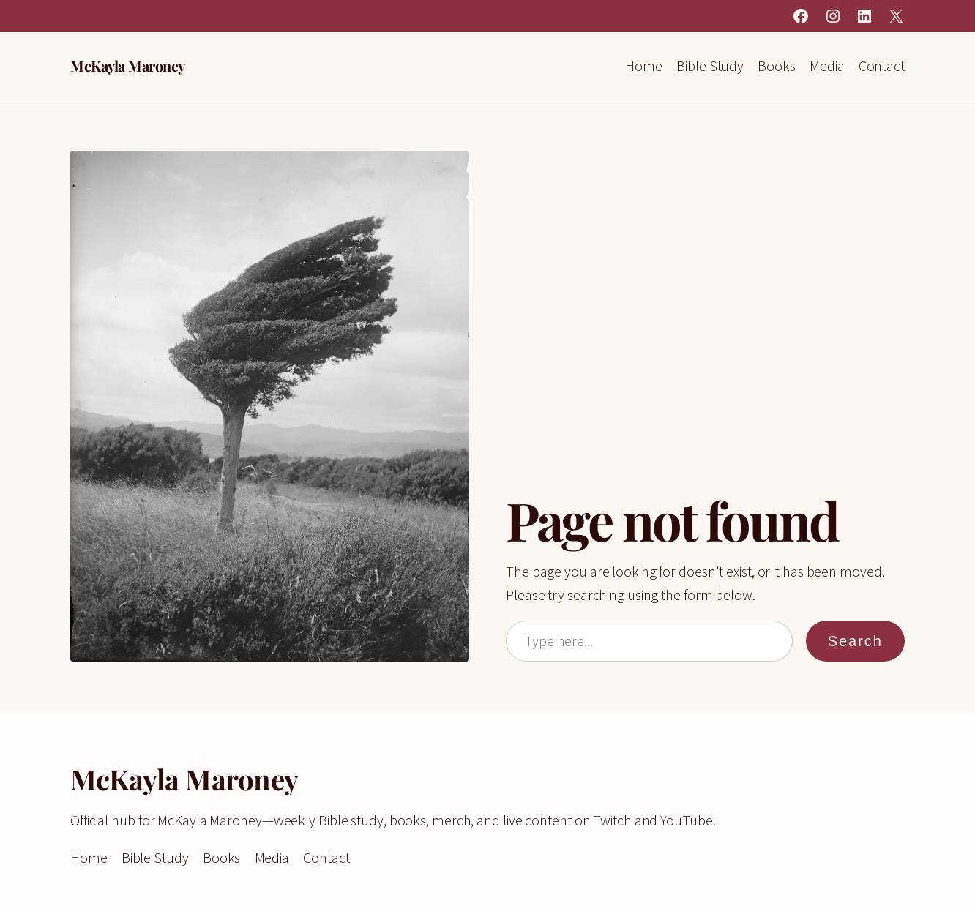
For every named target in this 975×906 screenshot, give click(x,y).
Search (855, 641)
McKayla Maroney (127, 65)
